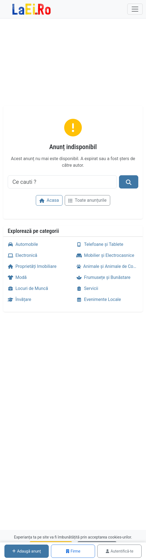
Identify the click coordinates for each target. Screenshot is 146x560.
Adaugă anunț (26, 551)
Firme (73, 551)
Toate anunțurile (87, 200)
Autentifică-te (119, 551)
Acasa (49, 200)
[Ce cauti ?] (62, 182)
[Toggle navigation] (135, 9)
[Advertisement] (73, 64)
